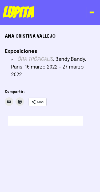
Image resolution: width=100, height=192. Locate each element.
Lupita (18, 12)
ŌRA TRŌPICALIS (35, 59)
